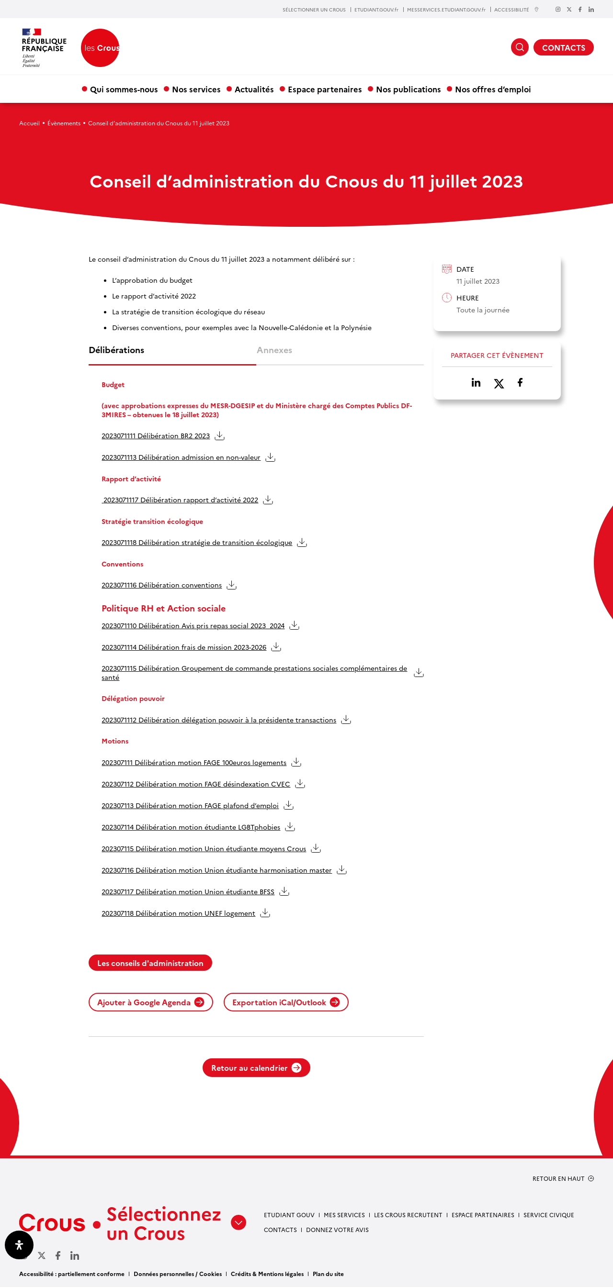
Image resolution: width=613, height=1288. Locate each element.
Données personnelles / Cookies (178, 1274)
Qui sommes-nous (124, 88)
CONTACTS (563, 47)
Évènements (63, 123)
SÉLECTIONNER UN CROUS (314, 9)
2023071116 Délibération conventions (162, 585)
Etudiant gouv (289, 1215)
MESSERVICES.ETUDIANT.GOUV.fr (446, 9)
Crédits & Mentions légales (267, 1274)
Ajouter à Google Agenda (150, 1003)
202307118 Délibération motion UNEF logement (179, 913)
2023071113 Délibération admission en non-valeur (181, 458)
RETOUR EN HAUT (559, 1179)
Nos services (196, 88)
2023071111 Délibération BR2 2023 (156, 436)
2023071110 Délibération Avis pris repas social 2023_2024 (193, 626)
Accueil (29, 123)
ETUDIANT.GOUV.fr (376, 9)
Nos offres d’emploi (493, 88)
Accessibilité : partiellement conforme (72, 1274)
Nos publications (408, 88)
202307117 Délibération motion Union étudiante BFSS (188, 892)
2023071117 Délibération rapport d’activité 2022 (180, 500)
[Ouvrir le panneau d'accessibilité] (19, 1245)
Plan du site (328, 1274)
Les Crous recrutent (408, 1215)
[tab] (172, 355)
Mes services (344, 1215)
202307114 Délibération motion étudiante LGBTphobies (191, 827)
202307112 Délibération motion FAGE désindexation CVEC (196, 784)
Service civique (548, 1215)
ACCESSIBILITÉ (516, 9)
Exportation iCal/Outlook (286, 1003)
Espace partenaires (325, 88)
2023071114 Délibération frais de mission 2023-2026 (184, 647)
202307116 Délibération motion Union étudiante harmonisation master (217, 870)
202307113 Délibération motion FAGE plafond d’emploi (190, 806)
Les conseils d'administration (150, 963)
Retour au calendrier (256, 1068)
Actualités (254, 88)
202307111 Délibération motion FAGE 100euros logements (194, 762)
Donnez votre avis (337, 1230)
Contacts (280, 1230)
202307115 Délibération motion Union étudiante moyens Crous (204, 849)
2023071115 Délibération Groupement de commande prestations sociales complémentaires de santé (255, 673)
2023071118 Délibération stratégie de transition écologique (197, 543)
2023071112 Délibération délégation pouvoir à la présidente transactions (219, 720)
